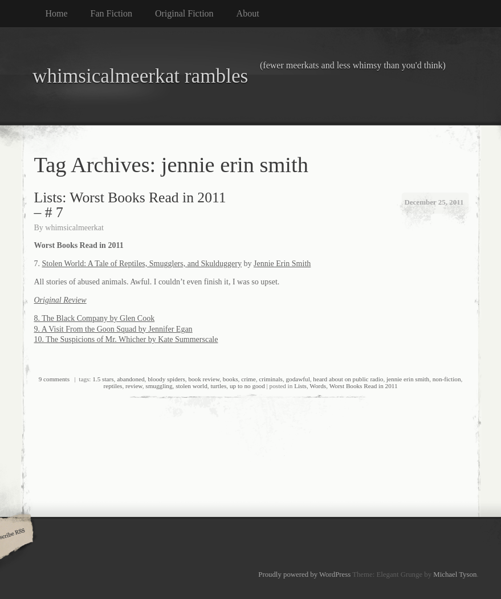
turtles (218, 385)
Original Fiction (184, 13)
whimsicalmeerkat (74, 227)
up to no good (247, 385)
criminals (271, 379)
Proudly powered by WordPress (304, 574)
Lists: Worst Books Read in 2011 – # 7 (130, 205)
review (133, 385)
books (230, 379)
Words (317, 385)
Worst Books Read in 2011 (363, 385)
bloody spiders (166, 379)
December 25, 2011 (433, 202)
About (248, 13)
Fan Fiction (111, 13)
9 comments (54, 379)
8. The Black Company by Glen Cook (94, 318)
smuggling (158, 385)
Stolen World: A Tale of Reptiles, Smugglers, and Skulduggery (142, 263)
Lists (300, 385)
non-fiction (447, 379)
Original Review (60, 300)
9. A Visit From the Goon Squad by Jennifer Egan (113, 329)
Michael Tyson (454, 574)
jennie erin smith (407, 379)
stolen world (191, 385)
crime (248, 379)
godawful (297, 379)
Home (57, 13)
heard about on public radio (348, 379)
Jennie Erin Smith (282, 263)
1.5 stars (102, 379)
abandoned (130, 379)
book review (203, 379)
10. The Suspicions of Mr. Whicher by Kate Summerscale (126, 339)
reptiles (112, 385)
